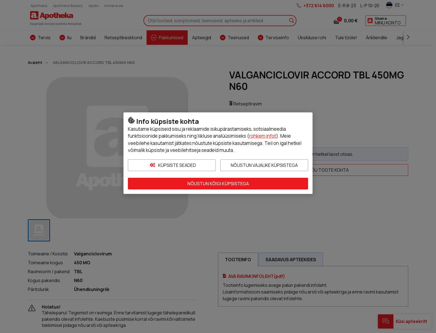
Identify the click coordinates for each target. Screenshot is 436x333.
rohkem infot (262, 136)
